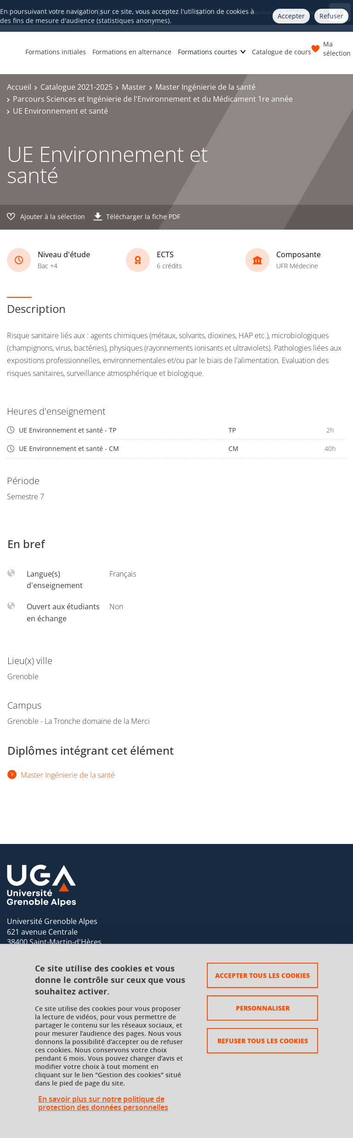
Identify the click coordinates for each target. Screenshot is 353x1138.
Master (134, 87)
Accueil (19, 87)
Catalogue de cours (281, 51)
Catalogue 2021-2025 (76, 87)
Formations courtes (207, 51)
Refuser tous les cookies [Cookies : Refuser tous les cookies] (262, 1040)
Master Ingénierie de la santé (205, 87)
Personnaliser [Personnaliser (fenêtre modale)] (263, 1007)
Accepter (291, 16)
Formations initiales (55, 51)
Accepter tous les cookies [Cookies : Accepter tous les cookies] (262, 975)
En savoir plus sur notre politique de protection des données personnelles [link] (103, 1103)
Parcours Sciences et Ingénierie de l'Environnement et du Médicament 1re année (153, 99)
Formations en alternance (131, 51)
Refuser (331, 16)
